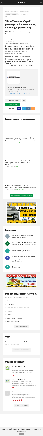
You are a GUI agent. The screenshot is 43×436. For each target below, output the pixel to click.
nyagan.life (21, 2)
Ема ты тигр (16, 267)
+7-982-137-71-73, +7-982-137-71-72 (20, 93)
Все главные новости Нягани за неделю (21, 195)
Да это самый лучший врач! (21, 251)
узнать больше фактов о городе (21, 349)
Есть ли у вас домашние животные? (21, 294)
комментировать (13, 104)
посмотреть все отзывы (22, 405)
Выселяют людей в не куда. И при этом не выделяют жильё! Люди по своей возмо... (23, 259)
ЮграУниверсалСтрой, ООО (17, 87)
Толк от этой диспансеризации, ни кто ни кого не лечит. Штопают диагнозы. (24, 243)
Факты (8, 337)
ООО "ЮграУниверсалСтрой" (13, 100)
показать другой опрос (21, 326)
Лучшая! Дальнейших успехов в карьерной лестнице (22, 236)
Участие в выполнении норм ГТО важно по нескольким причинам (19, 343)
